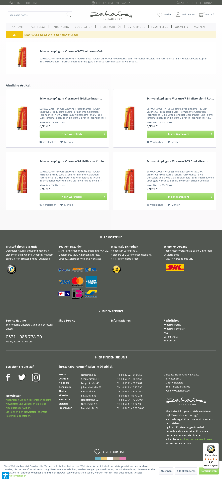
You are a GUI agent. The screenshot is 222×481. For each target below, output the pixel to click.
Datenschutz (171, 336)
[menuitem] (42, 15)
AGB (166, 332)
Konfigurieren (209, 470)
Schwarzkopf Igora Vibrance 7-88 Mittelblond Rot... (180, 98)
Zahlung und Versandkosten (196, 439)
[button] (5, 475)
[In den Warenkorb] (73, 134)
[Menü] (217, 445)
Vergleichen (48, 142)
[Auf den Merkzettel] (66, 142)
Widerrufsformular (174, 328)
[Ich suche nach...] (40, 15)
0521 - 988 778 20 (24, 337)
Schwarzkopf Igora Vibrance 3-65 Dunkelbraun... (179, 161)
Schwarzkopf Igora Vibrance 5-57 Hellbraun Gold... (73, 51)
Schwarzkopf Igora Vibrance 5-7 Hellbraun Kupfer (72, 161)
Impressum (170, 340)
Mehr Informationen (15, 475)
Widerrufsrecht (172, 324)
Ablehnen (166, 470)
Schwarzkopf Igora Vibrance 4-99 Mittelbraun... (71, 98)
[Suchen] (74, 15)
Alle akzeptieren (186, 470)
